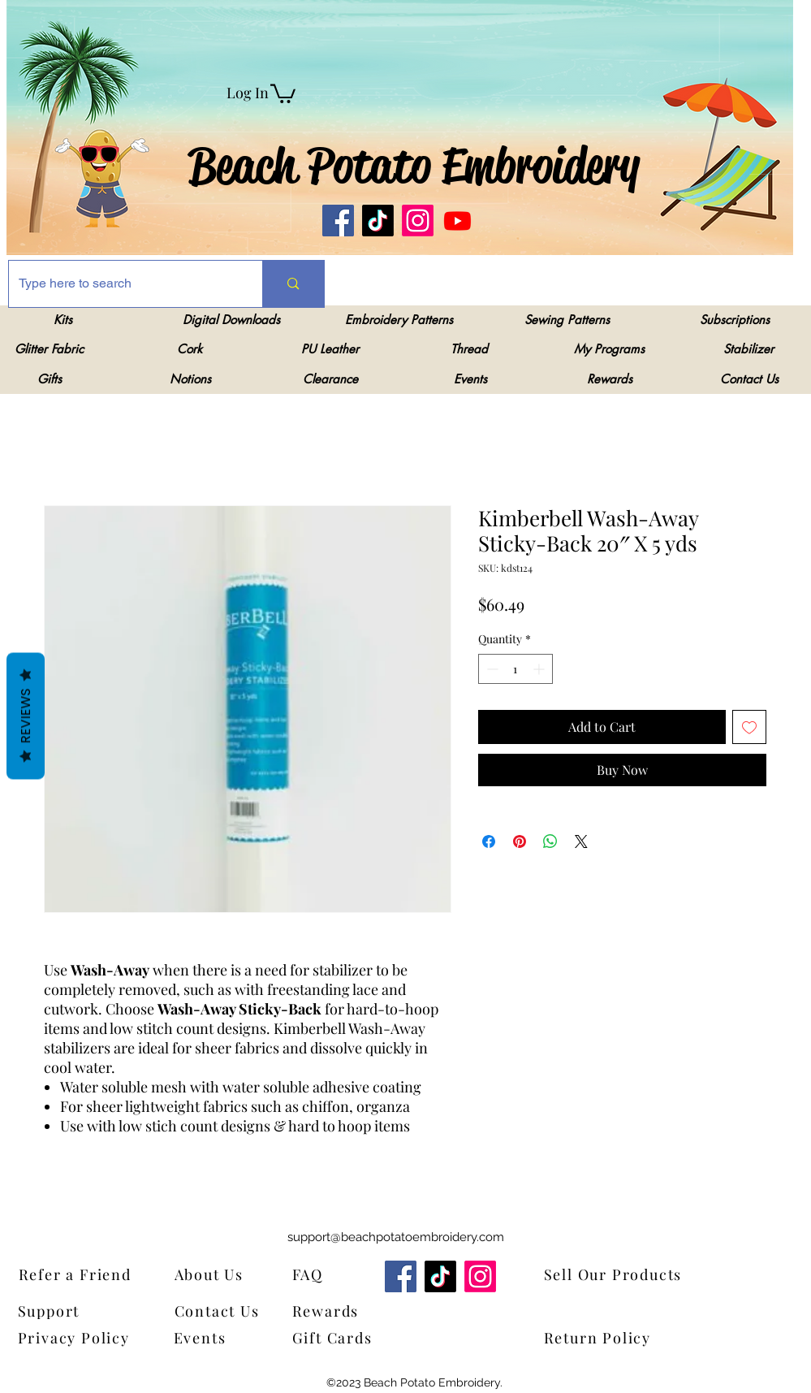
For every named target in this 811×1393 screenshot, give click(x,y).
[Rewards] (337, 1310)
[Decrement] (491, 669)
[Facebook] (338, 220)
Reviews (25, 715)
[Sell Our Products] (624, 1274)
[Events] (211, 1337)
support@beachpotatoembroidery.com (395, 1237)
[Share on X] (581, 841)
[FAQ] (313, 1274)
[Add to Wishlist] (749, 727)
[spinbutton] (515, 669)
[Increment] (540, 669)
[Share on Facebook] (488, 841)
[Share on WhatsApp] (550, 841)
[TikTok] (378, 220)
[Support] (59, 1310)
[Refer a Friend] (99, 1274)
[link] (282, 92)
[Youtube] (457, 220)
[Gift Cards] (372, 1337)
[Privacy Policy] (79, 1337)
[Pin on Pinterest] (519, 841)
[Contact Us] (224, 1310)
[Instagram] (418, 220)
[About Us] (220, 1274)
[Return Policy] (624, 1337)
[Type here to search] (124, 284)
